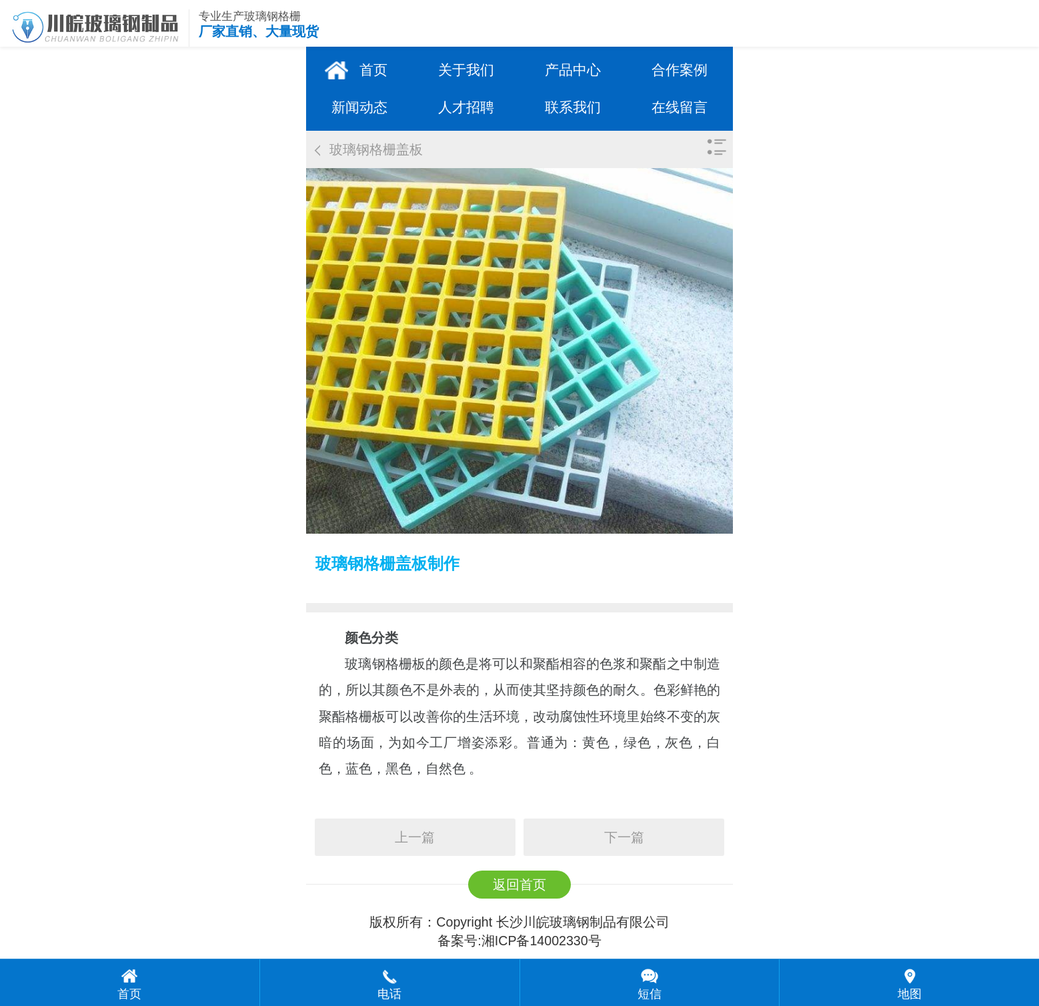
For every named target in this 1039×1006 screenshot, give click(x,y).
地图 (910, 994)
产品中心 (573, 69)
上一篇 (415, 837)
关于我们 (466, 69)
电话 (389, 994)
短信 (650, 994)
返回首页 (519, 884)
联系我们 (573, 107)
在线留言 (680, 107)
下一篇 (624, 837)
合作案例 (680, 69)
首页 (373, 69)
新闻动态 (359, 107)
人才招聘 (466, 107)
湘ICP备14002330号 (541, 940)
